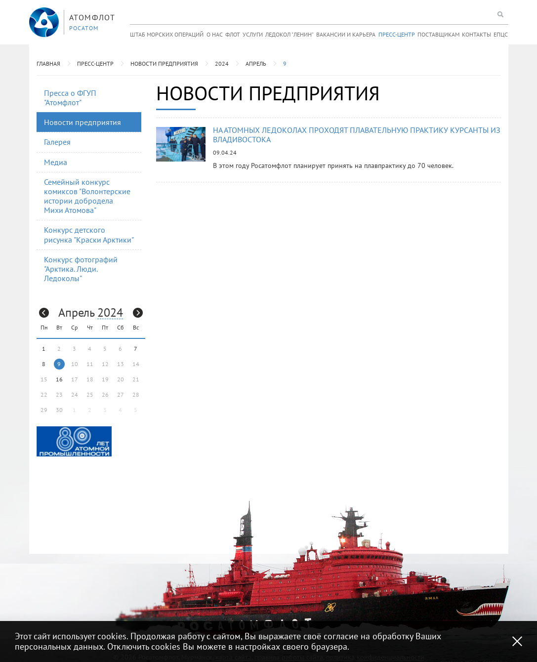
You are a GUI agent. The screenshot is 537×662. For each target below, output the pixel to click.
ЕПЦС (501, 34)
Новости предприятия (164, 63)
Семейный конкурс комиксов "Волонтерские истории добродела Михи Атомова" (87, 196)
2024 (222, 63)
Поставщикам (438, 34)
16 (59, 379)
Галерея (57, 142)
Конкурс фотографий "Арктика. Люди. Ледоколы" (81, 268)
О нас (215, 34)
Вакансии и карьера (345, 34)
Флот (232, 34)
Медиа (55, 162)
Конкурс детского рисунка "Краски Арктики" (89, 234)
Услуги (253, 34)
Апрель (256, 63)
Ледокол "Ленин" (289, 34)
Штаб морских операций (167, 34)
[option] (74, 441)
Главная (48, 63)
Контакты (476, 34)
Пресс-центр (396, 34)
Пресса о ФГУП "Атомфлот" (70, 97)
